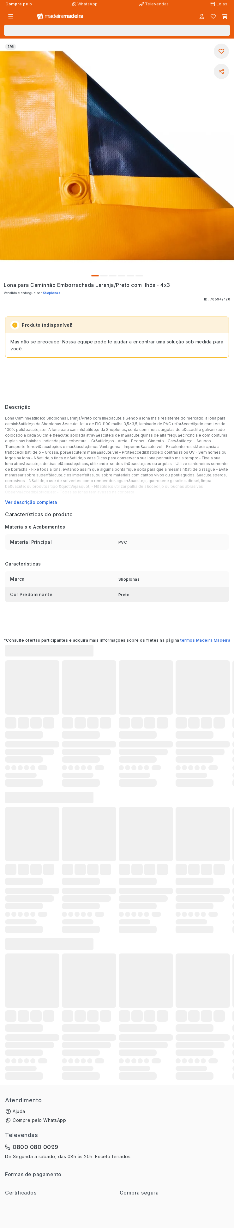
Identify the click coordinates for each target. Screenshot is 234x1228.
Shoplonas (51, 293)
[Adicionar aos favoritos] (221, 51)
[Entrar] (201, 16)
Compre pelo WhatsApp (39, 1120)
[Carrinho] (224, 16)
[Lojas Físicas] (219, 4)
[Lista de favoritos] (213, 16)
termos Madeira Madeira (205, 640)
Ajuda (19, 1111)
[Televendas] (154, 4)
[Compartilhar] (221, 71)
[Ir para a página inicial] (60, 16)
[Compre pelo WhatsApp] (85, 4)
